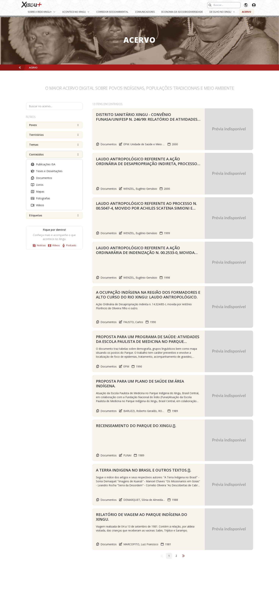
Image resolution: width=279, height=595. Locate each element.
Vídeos (54, 245)
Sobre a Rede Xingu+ (41, 11)
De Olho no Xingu (222, 11)
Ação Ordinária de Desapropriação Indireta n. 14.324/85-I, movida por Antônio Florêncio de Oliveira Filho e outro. (144, 306)
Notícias (39, 245)
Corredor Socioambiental (112, 11)
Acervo (246, 11)
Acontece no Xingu (76, 11)
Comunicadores (145, 11)
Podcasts (69, 245)
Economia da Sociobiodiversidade (182, 11)
